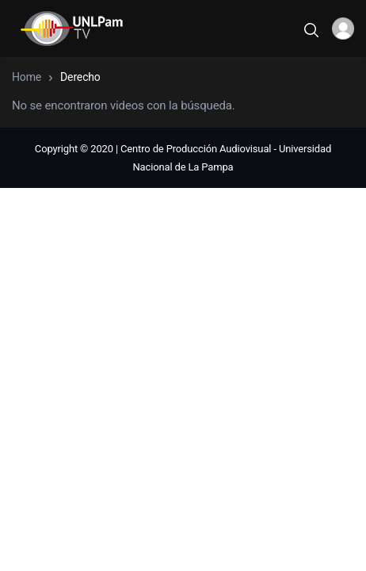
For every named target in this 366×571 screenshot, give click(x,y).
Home (26, 77)
